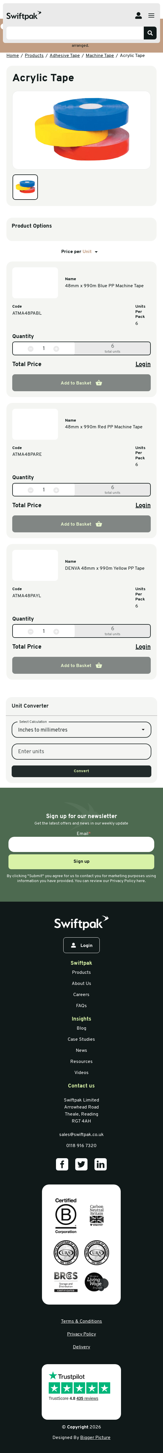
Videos (81, 1073)
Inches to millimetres (42, 771)
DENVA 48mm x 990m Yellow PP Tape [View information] (105, 568)
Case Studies (81, 1039)
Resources (81, 1061)
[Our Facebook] (62, 1164)
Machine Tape (100, 55)
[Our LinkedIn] (100, 1164)
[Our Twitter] (81, 1164)
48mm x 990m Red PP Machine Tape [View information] (104, 427)
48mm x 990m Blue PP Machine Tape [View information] (104, 286)
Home (12, 55)
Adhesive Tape (65, 55)
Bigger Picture (95, 1437)
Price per (80, 251)
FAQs (81, 1006)
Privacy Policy (81, 1334)
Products (34, 55)
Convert (81, 812)
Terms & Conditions (81, 1321)
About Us (81, 983)
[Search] (150, 33)
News (81, 1050)
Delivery (81, 1347)
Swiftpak (81, 963)
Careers (81, 995)
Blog (81, 1028)
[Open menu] (151, 15)
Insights (81, 1019)
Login (143, 365)
